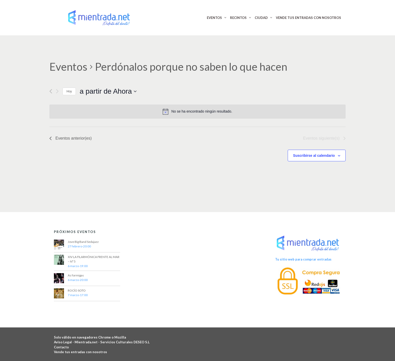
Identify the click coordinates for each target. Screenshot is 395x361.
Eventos (68, 66)
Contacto (61, 347)
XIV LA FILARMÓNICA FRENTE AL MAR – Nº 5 (93, 259)
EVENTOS (214, 18)
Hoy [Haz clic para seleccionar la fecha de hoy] (69, 91)
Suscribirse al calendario (314, 155)
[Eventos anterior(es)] (50, 91)
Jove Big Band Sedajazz (83, 242)
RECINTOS (238, 18)
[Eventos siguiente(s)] (57, 91)
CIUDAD (261, 18)
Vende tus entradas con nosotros (80, 352)
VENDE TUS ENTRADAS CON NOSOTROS (308, 18)
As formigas (76, 275)
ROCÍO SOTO (77, 290)
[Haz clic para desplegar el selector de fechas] (108, 91)
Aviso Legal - (64, 342)
